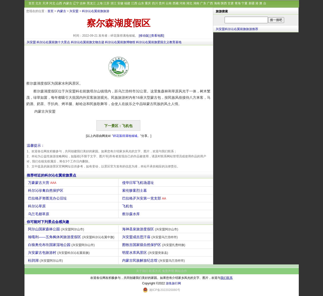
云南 (169, 3)
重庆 (148, 3)
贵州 (162, 3)
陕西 (224, 3)
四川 (155, 3)
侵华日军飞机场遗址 (138, 183)
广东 (203, 3)
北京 (38, 3)
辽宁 (76, 3)
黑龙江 (91, 3)
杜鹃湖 (46, 260)
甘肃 (231, 3)
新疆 (252, 3)
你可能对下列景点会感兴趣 (48, 222)
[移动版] (144, 35)
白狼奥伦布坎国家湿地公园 (62, 245)
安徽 (120, 3)
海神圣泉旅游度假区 (150, 229)
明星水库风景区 (145, 253)
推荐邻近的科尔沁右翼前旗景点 (51, 175)
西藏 (176, 3)
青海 (238, 3)
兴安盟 (73, 11)
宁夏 (244, 3)
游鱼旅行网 (173, 283)
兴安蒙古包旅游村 (59, 253)
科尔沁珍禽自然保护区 (46, 190)
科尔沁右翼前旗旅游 (95, 11)
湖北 (189, 3)
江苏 (106, 3)
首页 (32, 3)
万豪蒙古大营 (43, 183)
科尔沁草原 (37, 206)
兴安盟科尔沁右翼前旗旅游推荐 (237, 29)
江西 (134, 3)
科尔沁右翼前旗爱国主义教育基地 (158, 42)
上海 (100, 3)
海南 (217, 3)
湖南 (196, 3)
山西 (59, 3)
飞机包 (128, 206)
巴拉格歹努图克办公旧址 (48, 198)
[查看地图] (157, 35)
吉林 (83, 3)
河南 (182, 3)
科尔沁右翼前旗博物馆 (120, 42)
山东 (141, 3)
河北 (52, 3)
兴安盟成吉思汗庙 (150, 237)
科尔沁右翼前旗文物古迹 (87, 42)
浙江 (114, 3)
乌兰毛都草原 (39, 214)
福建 (127, 3)
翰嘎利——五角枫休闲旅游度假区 (72, 237)
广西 (210, 3)
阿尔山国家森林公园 (56, 229)
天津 (45, 3)
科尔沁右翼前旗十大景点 (53, 42)
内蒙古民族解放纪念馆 (154, 260)
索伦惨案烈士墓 (135, 190)
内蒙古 (67, 3)
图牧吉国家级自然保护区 (154, 245)
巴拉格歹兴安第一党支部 (144, 198)
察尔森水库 (131, 214)
